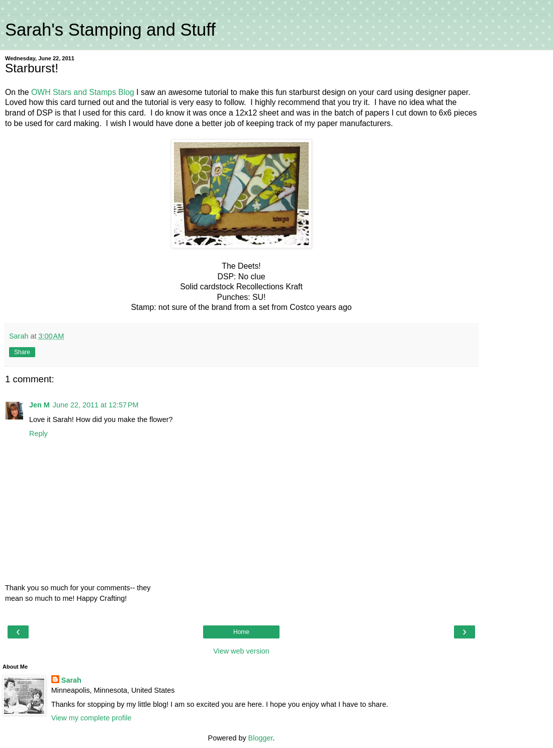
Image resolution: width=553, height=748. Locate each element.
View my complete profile (91, 718)
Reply (38, 434)
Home (241, 631)
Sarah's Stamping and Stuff (110, 29)
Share (22, 352)
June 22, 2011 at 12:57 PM (96, 405)
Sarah (71, 680)
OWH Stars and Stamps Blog (82, 92)
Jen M (39, 405)
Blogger (260, 738)
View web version (241, 651)
